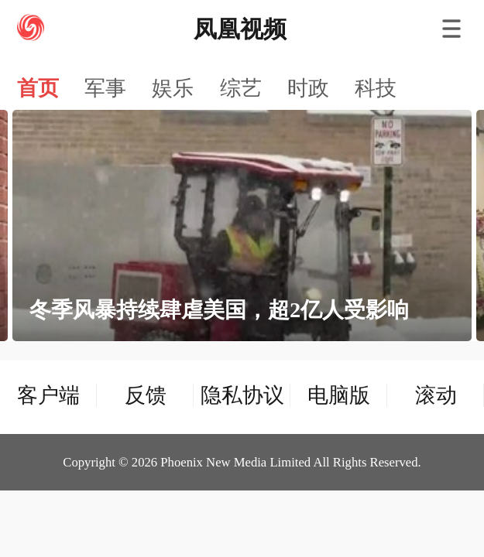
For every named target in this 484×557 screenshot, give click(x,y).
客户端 (48, 395)
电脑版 (338, 395)
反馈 (145, 395)
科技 (375, 88)
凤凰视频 (240, 29)
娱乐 (173, 88)
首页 (38, 88)
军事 (105, 88)
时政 (308, 88)
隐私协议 (242, 395)
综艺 (241, 88)
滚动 (436, 395)
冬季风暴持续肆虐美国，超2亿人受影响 (219, 310)
